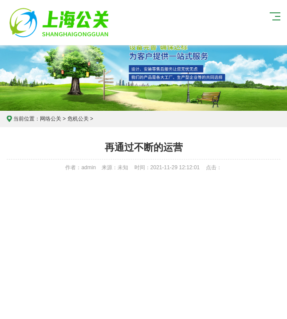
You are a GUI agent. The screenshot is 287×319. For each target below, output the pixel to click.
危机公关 (78, 119)
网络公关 (50, 119)
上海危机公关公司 (60, 22)
